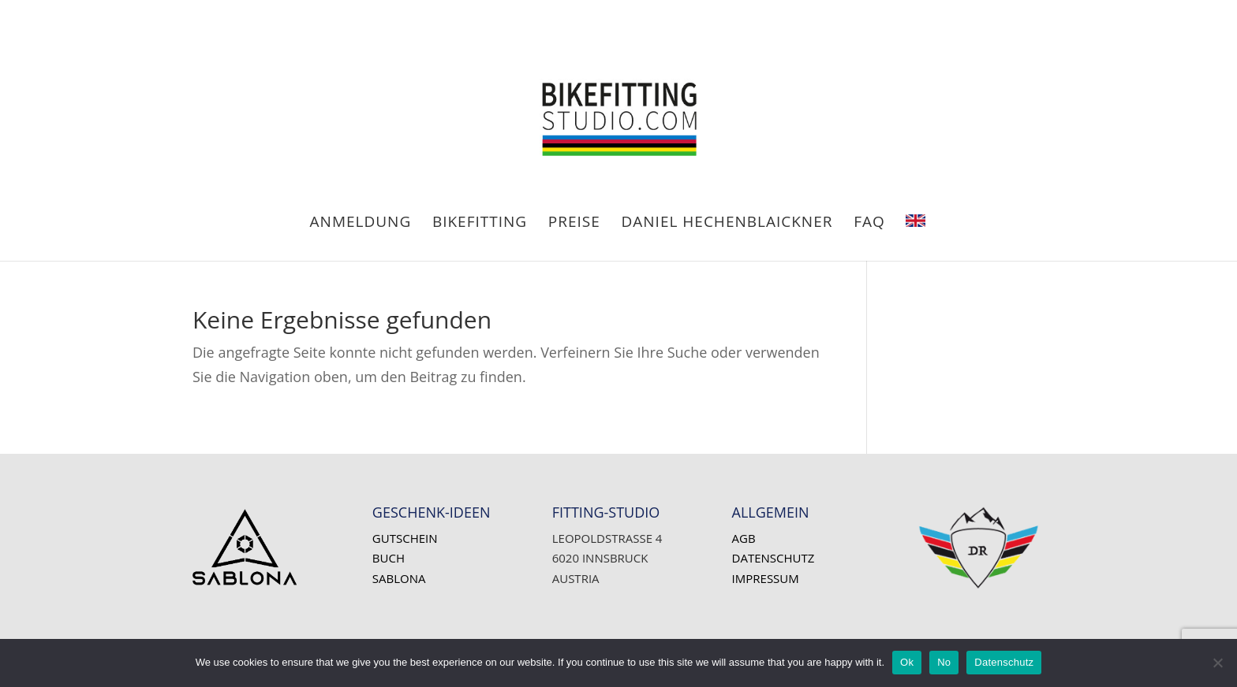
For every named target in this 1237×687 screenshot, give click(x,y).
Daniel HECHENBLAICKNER (727, 224)
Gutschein (405, 538)
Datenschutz (773, 558)
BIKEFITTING (479, 224)
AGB (744, 538)
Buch (388, 558)
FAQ (869, 224)
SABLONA (399, 578)
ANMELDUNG (361, 224)
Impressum (765, 578)
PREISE (574, 224)
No (944, 662)
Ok (907, 662)
